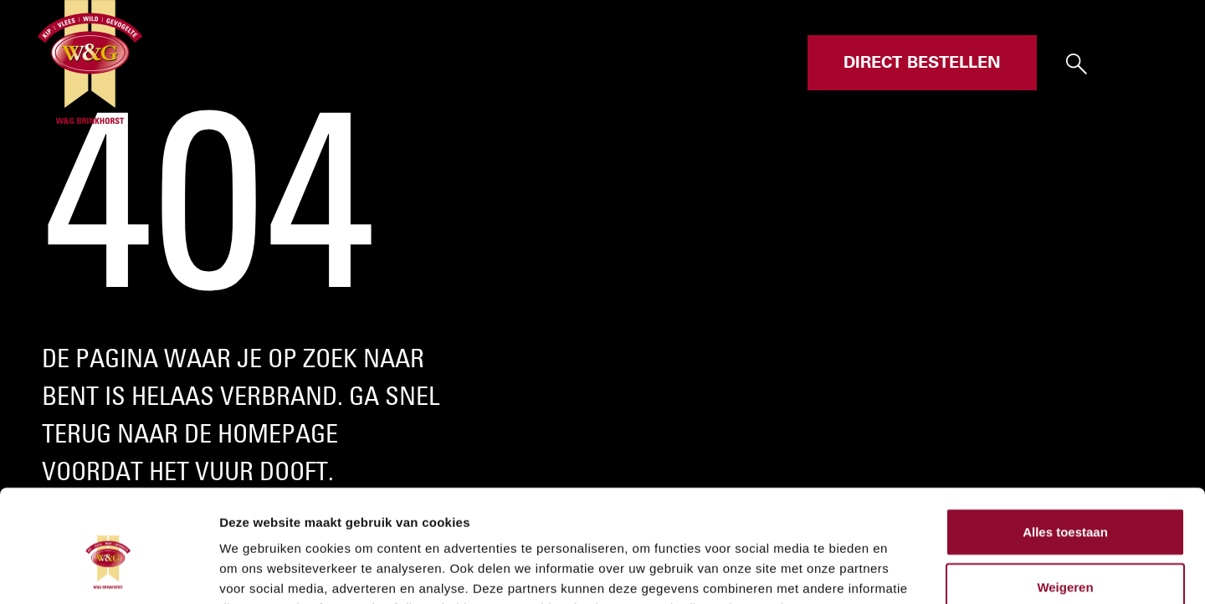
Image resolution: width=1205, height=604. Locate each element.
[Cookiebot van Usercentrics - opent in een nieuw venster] (108, 571)
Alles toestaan (1065, 426)
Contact (763, 62)
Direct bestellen (922, 62)
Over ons (682, 62)
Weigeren (1065, 481)
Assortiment (584, 62)
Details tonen (904, 571)
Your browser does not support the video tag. (602, 302)
